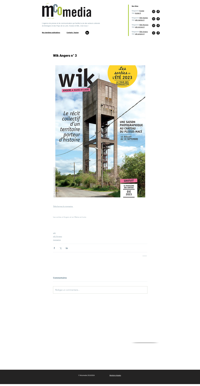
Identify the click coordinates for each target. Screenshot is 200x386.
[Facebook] (158, 33)
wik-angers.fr (140, 34)
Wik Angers (143, 32)
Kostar (141, 11)
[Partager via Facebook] (54, 248)
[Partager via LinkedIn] (67, 248)
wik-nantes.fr (140, 20)
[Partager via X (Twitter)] (60, 248)
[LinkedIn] (87, 33)
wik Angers (57, 236)
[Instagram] (153, 33)
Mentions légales (115, 375)
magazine (57, 240)
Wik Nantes (143, 18)
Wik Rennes (143, 25)
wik (54, 233)
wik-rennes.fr (140, 27)
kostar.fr (138, 13)
